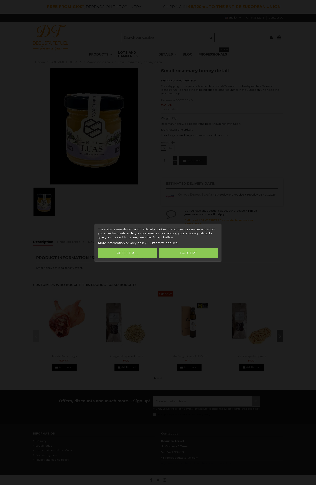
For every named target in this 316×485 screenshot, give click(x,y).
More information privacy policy (122, 243)
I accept (188, 253)
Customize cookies (163, 243)
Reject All (127, 253)
